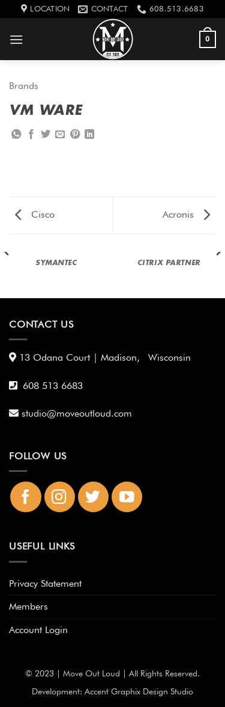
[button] (16, 39)
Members (28, 606)
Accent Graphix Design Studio (139, 691)
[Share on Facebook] (31, 135)
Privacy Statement (45, 583)
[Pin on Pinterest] (75, 135)
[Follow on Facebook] (25, 497)
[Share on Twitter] (45, 135)
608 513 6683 (53, 385)
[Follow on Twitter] (93, 497)
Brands (23, 85)
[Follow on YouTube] (127, 497)
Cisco (35, 214)
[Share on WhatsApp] (16, 135)
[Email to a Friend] (60, 135)
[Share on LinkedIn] (89, 135)
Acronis (186, 214)
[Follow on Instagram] (59, 497)
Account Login (38, 629)
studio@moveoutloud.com (79, 413)
